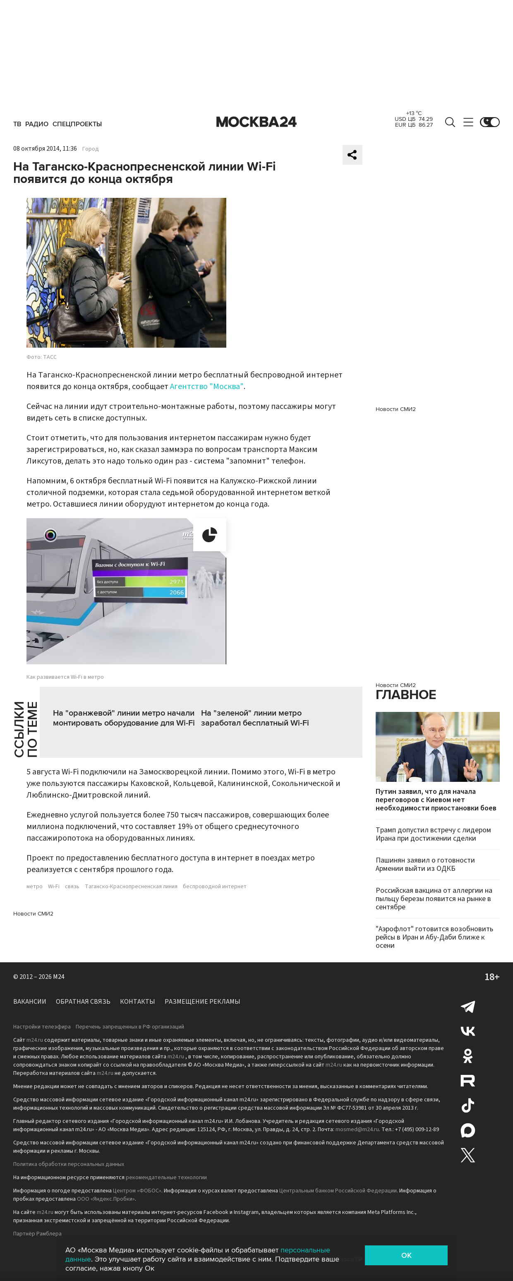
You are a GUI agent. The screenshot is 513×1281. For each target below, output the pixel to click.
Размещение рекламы (202, 1001)
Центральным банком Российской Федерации (338, 1191)
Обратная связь (83, 1001)
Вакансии (29, 1001)
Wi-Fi (54, 886)
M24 (59, 976)
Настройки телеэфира (42, 1027)
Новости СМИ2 (33, 913)
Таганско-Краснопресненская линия (131, 886)
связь (72, 886)
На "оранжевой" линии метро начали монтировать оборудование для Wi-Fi (124, 718)
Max (468, 1130)
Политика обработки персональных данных (68, 1164)
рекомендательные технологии (166, 1177)
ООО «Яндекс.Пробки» (106, 1199)
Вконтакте (468, 1031)
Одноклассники (468, 1056)
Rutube (468, 1080)
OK (406, 1255)
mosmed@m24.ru (357, 1129)
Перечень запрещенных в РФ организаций (130, 1027)
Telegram (468, 1006)
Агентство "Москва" (207, 386)
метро (34, 886)
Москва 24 (256, 122)
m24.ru (34, 1040)
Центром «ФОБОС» (137, 1191)
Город (90, 149)
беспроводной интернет (215, 886)
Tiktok (468, 1105)
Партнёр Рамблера (37, 1234)
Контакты (137, 1001)
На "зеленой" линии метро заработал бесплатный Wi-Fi (255, 718)
